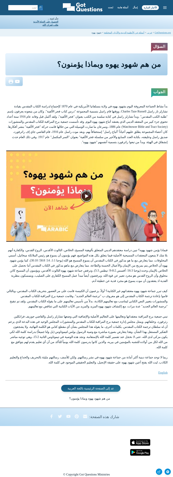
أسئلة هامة (122, 7)
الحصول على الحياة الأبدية (45, 22)
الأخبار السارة (150, 7)
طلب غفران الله (50, 25)
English (163, 372)
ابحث (110, 7)
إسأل (135, 7)
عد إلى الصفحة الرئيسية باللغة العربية (91, 388)
